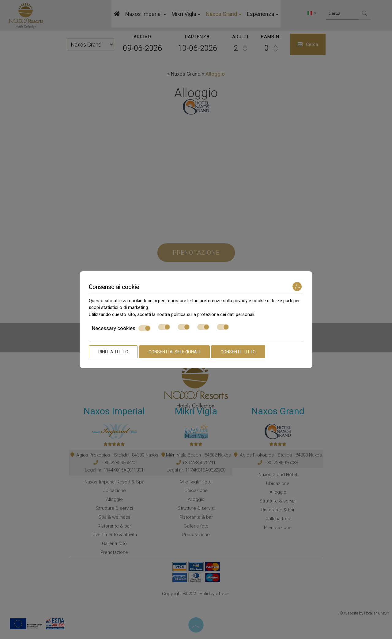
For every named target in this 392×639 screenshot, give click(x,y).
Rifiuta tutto (113, 351)
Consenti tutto (238, 351)
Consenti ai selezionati (174, 351)
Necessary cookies (121, 328)
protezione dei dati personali (225, 314)
